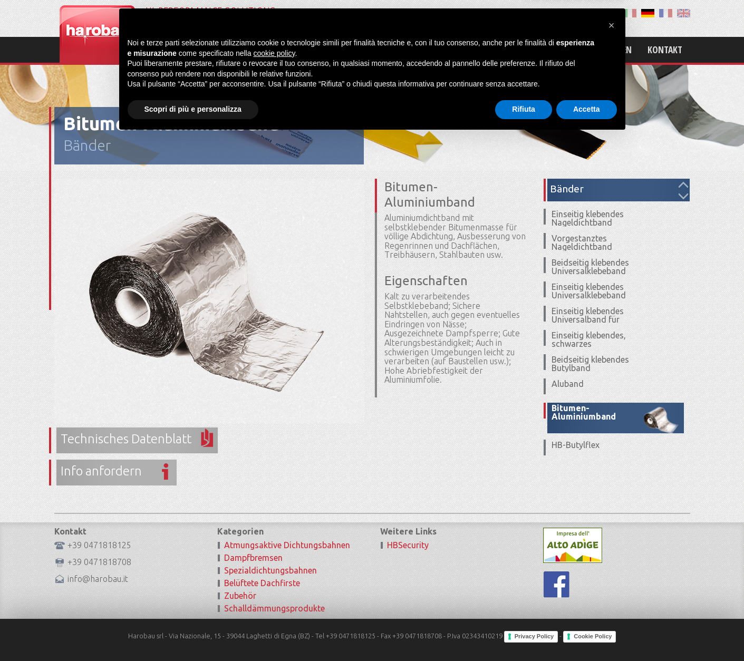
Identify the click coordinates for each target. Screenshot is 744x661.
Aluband (568, 384)
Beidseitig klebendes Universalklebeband (590, 266)
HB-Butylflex (576, 445)
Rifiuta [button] (523, 632)
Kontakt (665, 49)
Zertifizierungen (597, 49)
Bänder (87, 145)
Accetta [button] (586, 632)
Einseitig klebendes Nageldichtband (588, 218)
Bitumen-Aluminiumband (584, 412)
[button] (611, 548)
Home (431, 49)
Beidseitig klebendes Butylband (590, 363)
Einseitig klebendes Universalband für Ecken (588, 319)
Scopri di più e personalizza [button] (192, 632)
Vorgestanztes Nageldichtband (582, 242)
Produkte (526, 49)
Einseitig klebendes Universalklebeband (589, 291)
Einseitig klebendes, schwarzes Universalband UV (589, 343)
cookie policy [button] (274, 576)
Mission (474, 49)
